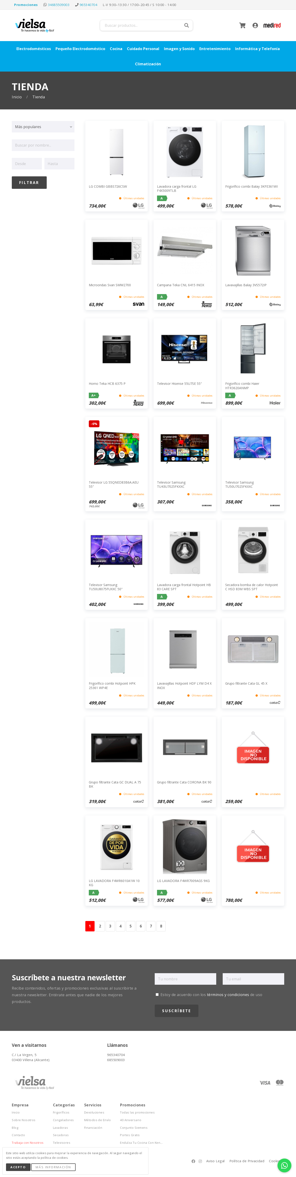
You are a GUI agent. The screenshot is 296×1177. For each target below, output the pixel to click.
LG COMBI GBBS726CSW (108, 186)
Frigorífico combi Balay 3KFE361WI (251, 186)
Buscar (186, 25)
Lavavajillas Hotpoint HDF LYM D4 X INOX (184, 685)
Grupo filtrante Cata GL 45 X (246, 683)
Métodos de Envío (97, 1120)
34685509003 (58, 5)
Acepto (18, 1167)
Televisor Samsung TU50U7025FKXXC (239, 484)
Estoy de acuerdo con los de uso (209, 994)
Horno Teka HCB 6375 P (107, 383)
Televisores (61, 1142)
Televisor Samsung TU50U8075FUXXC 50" (106, 587)
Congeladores (63, 1120)
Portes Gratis (130, 1135)
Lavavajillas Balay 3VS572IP (246, 285)
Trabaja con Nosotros (28, 1142)
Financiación (93, 1127)
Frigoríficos (61, 1112)
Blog (15, 1127)
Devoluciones (94, 1112)
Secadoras (61, 1135)
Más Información (53, 1167)
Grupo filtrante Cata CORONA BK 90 (184, 782)
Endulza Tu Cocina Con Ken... (141, 1142)
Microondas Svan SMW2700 (110, 285)
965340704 (88, 5)
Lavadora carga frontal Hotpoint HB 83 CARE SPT (184, 587)
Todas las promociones (137, 1112)
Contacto (18, 1135)
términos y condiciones (228, 994)
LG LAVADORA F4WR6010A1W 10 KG (114, 883)
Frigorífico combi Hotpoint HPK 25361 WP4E (112, 685)
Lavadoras (60, 1127)
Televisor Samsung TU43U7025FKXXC (171, 484)
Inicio (17, 97)
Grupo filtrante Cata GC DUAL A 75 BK (115, 784)
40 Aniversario (130, 1120)
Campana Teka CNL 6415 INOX (180, 285)
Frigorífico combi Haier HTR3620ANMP (242, 385)
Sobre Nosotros (24, 1120)
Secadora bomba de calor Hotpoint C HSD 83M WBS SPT (251, 587)
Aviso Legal (215, 1161)
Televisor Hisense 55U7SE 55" (179, 383)
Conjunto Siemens (134, 1127)
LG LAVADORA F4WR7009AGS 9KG (183, 881)
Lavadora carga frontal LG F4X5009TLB (176, 188)
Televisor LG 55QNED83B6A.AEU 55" (114, 484)
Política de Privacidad (247, 1161)
